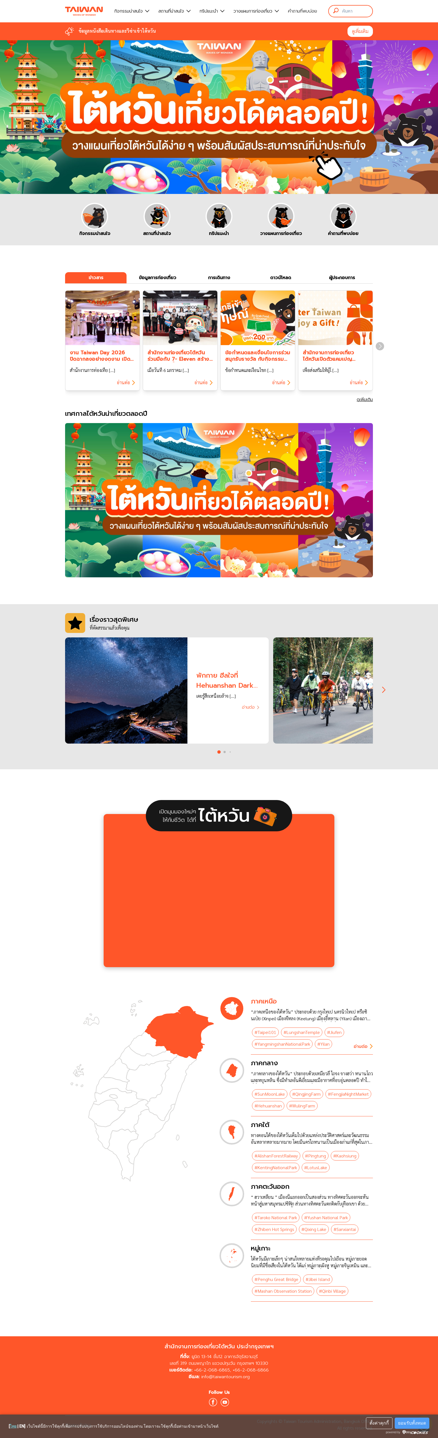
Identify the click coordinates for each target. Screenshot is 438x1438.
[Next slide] (380, 346)
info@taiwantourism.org (225, 1376)
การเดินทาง (219, 277)
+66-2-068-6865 (212, 1370)
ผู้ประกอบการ (342, 277)
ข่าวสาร (96, 277)
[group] (94, 219)
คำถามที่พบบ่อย (302, 11)
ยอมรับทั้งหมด (412, 1423)
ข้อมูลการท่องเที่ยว (157, 277)
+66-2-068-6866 (251, 1370)
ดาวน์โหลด (280, 277)
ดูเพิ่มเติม (360, 31)
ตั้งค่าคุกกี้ (379, 1423)
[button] (219, 752)
